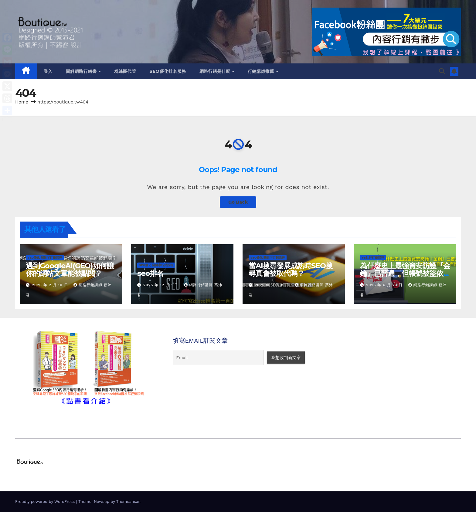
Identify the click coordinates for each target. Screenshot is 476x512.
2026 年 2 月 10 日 (51, 285)
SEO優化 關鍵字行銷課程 (45, 257)
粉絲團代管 (125, 71)
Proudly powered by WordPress (45, 501)
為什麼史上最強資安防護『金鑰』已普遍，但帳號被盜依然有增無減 (405, 273)
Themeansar (128, 501)
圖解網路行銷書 (82, 71)
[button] (442, 71)
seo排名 (150, 273)
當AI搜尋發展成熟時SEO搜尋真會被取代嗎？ (290, 269)
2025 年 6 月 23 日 (385, 285)
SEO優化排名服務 (167, 71)
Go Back (238, 202)
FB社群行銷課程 (373, 257)
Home (21, 102)
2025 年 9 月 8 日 (273, 285)
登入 (48, 71)
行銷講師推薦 (262, 71)
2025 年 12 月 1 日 (161, 285)
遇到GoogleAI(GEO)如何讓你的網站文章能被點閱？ (70, 269)
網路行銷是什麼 (215, 71)
